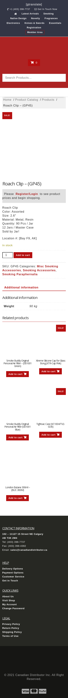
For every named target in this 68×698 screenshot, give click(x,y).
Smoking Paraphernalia (20, 274)
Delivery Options (12, 568)
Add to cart (23, 255)
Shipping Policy (12, 632)
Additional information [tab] (21, 287)
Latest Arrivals (30, 13)
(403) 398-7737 (16, 542)
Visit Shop (8, 600)
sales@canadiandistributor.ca (28, 550)
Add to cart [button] (15, 374)
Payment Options (13, 572)
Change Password (13, 608)
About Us (8, 596)
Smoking (48, 13)
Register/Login (27, 193)
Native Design (18, 18)
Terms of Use (10, 636)
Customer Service (13, 576)
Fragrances (51, 18)
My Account (9, 604)
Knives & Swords (35, 23)
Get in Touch (10, 580)
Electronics (13, 23)
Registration (34, 27)
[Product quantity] (7, 255)
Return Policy (10, 628)
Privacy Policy (11, 624)
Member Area (34, 32)
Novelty (35, 18)
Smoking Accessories (39, 270)
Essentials (55, 23)
